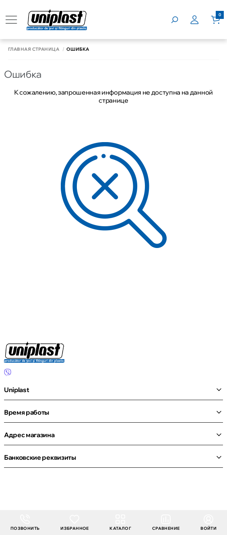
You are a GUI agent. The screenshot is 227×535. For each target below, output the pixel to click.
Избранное (74, 522)
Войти (208, 522)
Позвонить (25, 522)
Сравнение (166, 522)
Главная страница (33, 49)
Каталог (120, 522)
